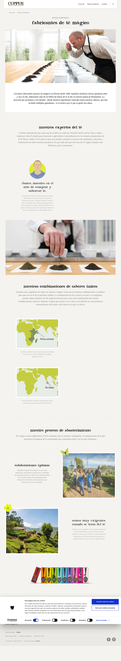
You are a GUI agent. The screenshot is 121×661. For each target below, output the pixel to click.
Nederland (61, 632)
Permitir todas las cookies (105, 638)
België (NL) (28, 632)
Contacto (104, 4)
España (18, 632)
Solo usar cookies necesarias (105, 645)
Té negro (26, 611)
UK (23, 632)
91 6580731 (74, 616)
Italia (55, 632)
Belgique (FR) (36, 632)
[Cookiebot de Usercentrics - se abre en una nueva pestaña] (12, 657)
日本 (81, 632)
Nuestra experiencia (11, 616)
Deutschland (45, 632)
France (51, 632)
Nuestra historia (10, 612)
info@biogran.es (76, 610)
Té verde (26, 615)
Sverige (72, 632)
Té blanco (27, 623)
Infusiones (27, 619)
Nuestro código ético (11, 624)
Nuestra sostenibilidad (12, 620)
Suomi (67, 632)
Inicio (7, 608)
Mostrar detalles (101, 657)
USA (77, 632)
